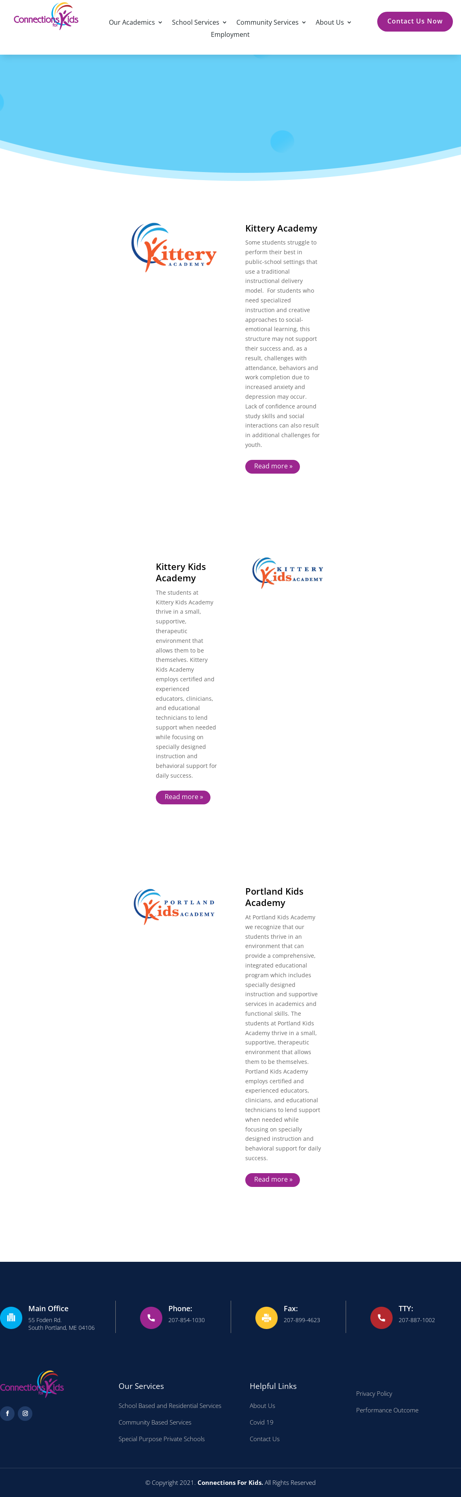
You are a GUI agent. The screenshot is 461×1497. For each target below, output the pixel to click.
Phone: (180, 1308)
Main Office (48, 1308)
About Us (330, 23)
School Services (195, 23)
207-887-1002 (417, 1320)
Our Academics (132, 23)
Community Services (267, 23)
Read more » (273, 465)
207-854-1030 (186, 1320)
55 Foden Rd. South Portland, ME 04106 (61, 1324)
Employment (230, 35)
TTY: (406, 1308)
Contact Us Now (415, 21)
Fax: (291, 1308)
